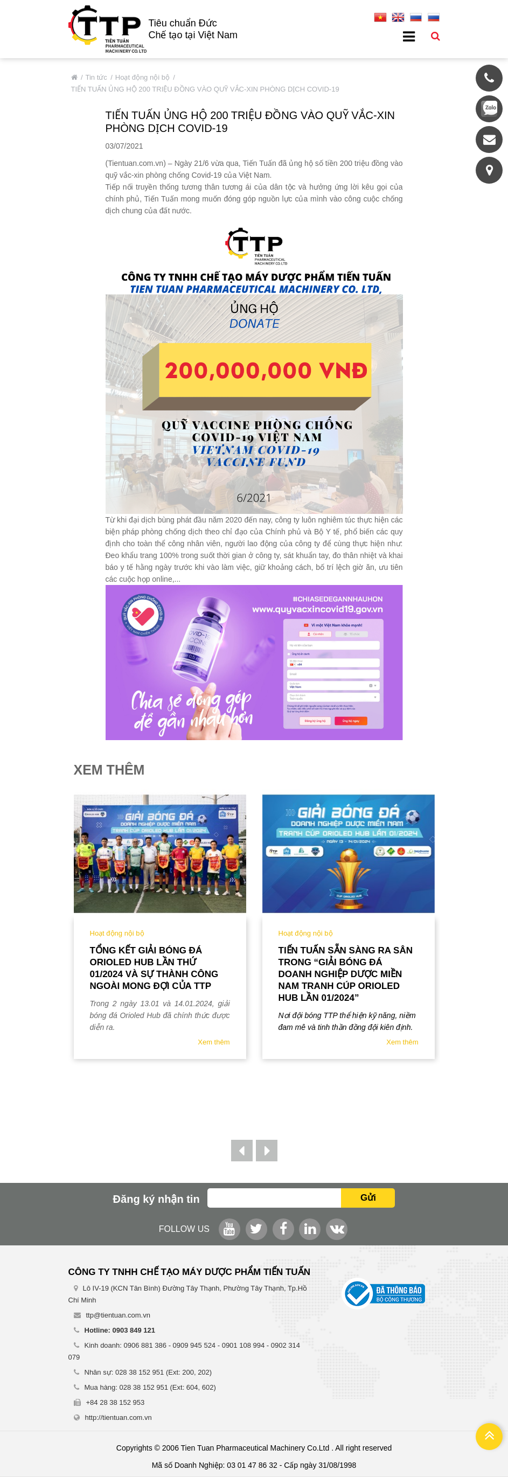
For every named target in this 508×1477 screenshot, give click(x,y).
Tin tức (96, 77)
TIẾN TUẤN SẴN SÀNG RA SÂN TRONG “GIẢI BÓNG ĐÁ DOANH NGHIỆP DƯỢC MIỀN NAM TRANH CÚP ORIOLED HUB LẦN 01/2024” (346, 974)
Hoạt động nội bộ (142, 77)
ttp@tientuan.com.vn (118, 1315)
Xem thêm (213, 1042)
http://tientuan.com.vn (118, 1417)
